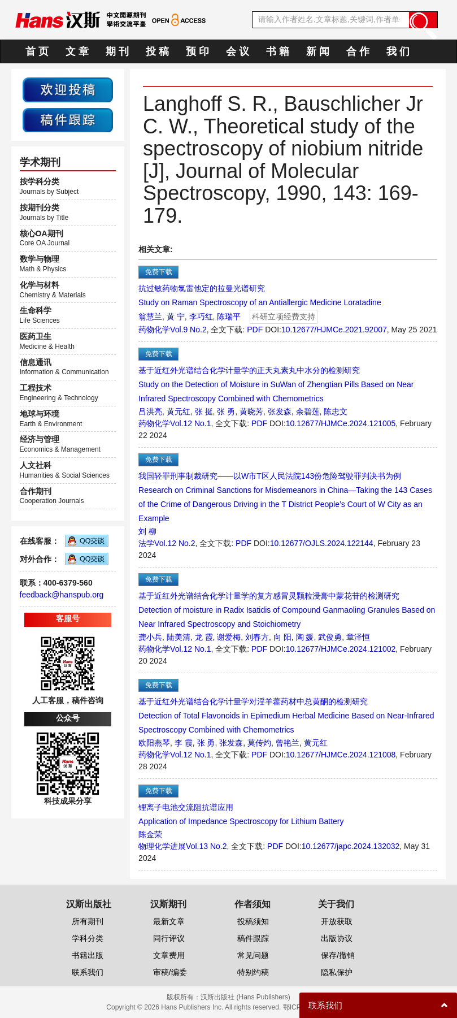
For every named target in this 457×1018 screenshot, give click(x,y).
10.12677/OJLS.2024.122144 (321, 543)
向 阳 (282, 637)
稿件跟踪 (253, 938)
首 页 (37, 51)
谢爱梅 (229, 637)
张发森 (279, 411)
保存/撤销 (338, 955)
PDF (255, 329)
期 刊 (117, 51)
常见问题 (253, 955)
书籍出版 (87, 955)
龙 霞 (204, 637)
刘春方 (257, 637)
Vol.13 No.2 (206, 846)
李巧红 (201, 316)
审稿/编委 (170, 972)
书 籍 (277, 51)
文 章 (77, 51)
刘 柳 (147, 531)
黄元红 (178, 411)
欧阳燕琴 (154, 742)
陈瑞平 (229, 316)
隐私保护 (336, 972)
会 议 (237, 51)
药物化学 (154, 329)
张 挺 (204, 411)
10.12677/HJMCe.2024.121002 (341, 648)
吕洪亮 (150, 411)
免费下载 (158, 272)
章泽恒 (358, 637)
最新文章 (169, 921)
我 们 (398, 51)
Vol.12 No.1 (190, 423)
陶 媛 (305, 637)
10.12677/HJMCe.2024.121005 (341, 423)
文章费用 (169, 955)
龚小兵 (150, 637)
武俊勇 (330, 637)
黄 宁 (176, 316)
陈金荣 (150, 834)
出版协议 (336, 938)
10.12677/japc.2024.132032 (351, 846)
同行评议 (169, 938)
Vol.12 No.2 (174, 543)
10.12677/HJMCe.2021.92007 (334, 329)
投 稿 (157, 51)
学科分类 (87, 938)
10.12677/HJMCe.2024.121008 (341, 754)
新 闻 (317, 51)
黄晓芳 (251, 411)
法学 (146, 543)
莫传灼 (259, 742)
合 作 (357, 51)
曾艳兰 (287, 742)
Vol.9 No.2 (188, 329)
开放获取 (336, 921)
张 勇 (226, 411)
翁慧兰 (150, 316)
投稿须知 (253, 921)
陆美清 (178, 637)
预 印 (197, 51)
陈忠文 (335, 411)
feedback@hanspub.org (62, 594)
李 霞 (184, 742)
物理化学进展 (162, 846)
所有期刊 (87, 921)
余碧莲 (308, 411)
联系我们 (87, 972)
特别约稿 (253, 972)
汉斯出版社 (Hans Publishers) (245, 997)
